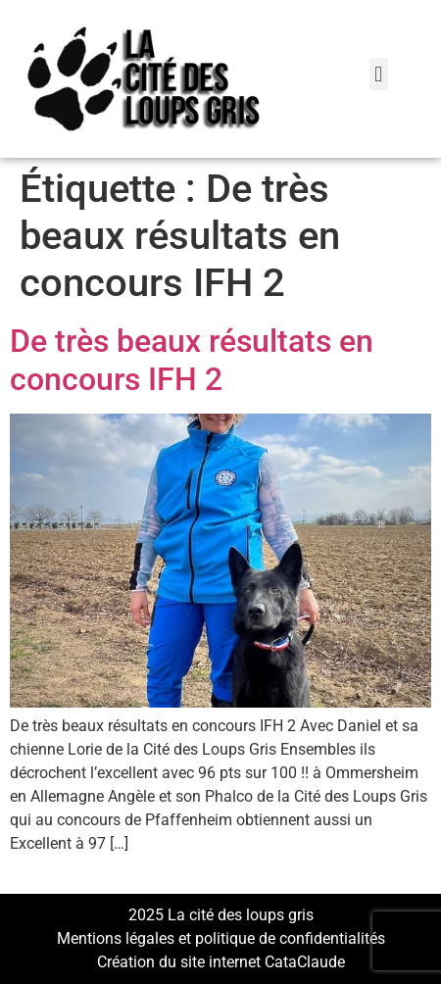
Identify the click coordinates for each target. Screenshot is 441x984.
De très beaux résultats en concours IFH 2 (191, 359)
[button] (378, 74)
